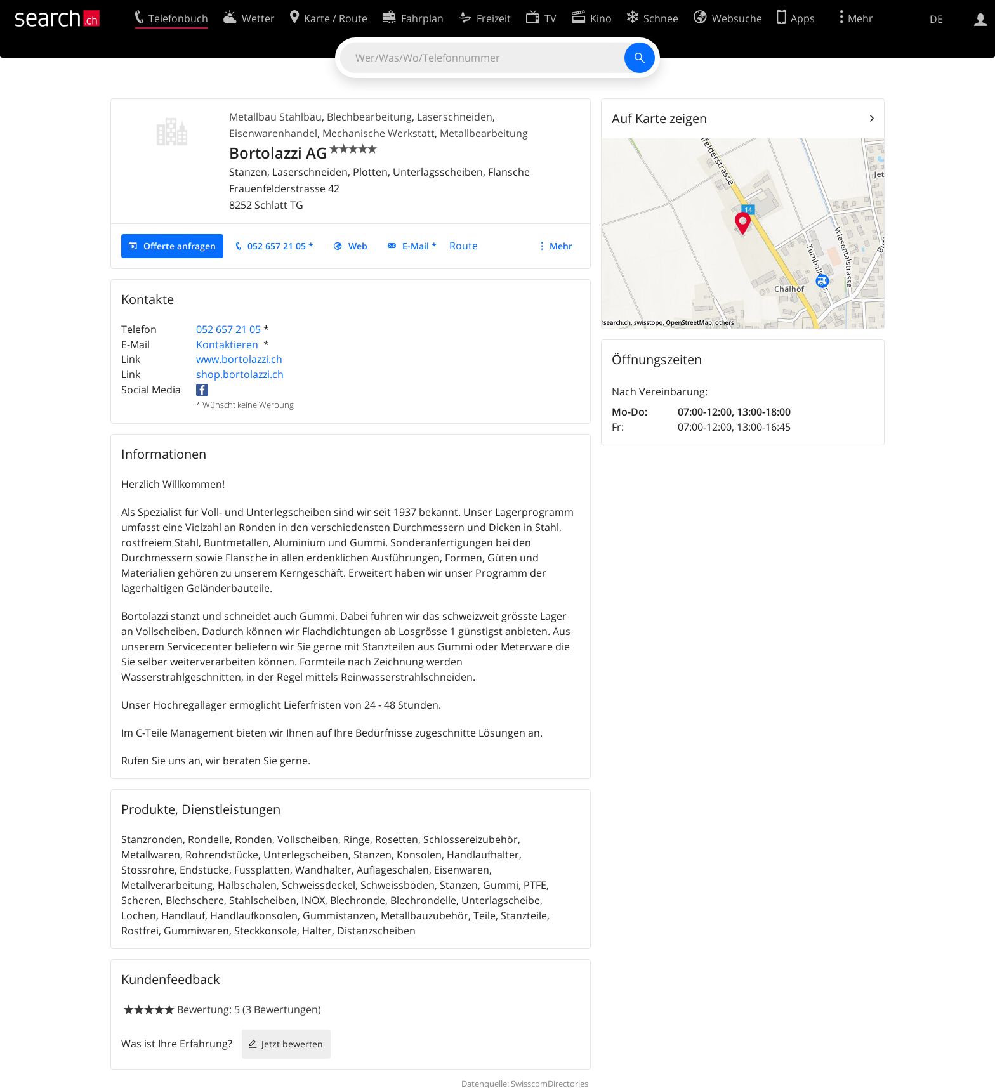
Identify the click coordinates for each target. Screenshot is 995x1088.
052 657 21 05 (228, 329)
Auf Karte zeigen (659, 118)
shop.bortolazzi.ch (240, 374)
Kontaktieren (228, 344)
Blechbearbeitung (369, 117)
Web (357, 246)
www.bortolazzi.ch (239, 359)
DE (936, 19)
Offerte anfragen (179, 246)
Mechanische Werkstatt (378, 133)
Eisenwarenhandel (273, 133)
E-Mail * (419, 246)
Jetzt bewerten (292, 1044)
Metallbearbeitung (484, 133)
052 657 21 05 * (280, 246)
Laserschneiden (454, 117)
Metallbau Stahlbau (275, 117)
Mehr (561, 246)
